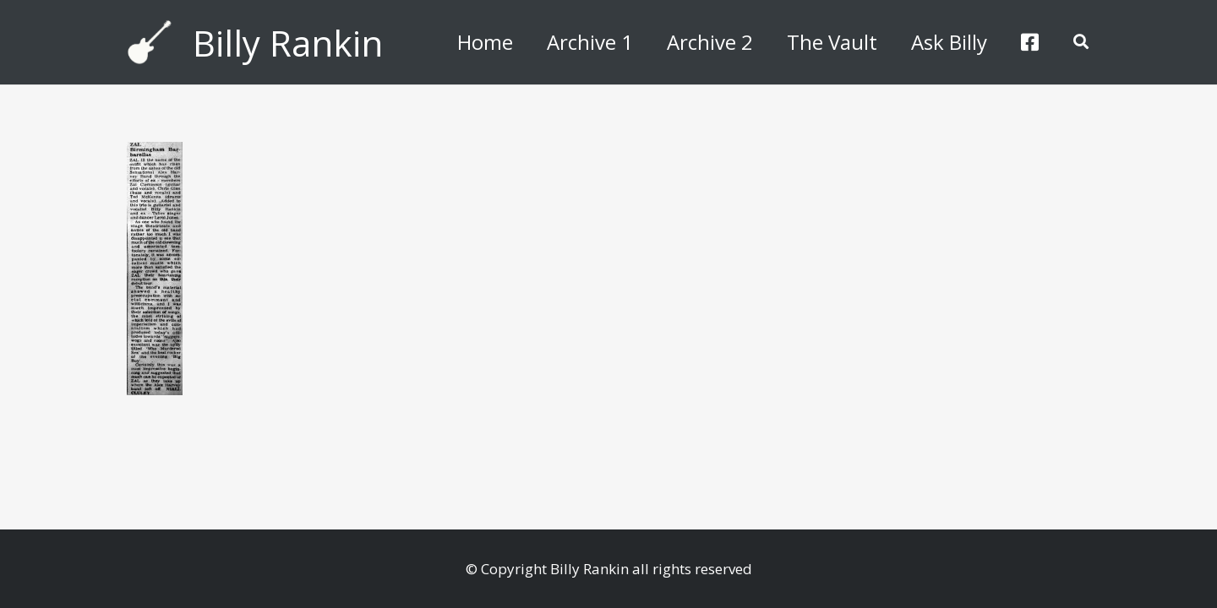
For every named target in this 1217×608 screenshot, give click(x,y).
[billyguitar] (149, 42)
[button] (1081, 42)
